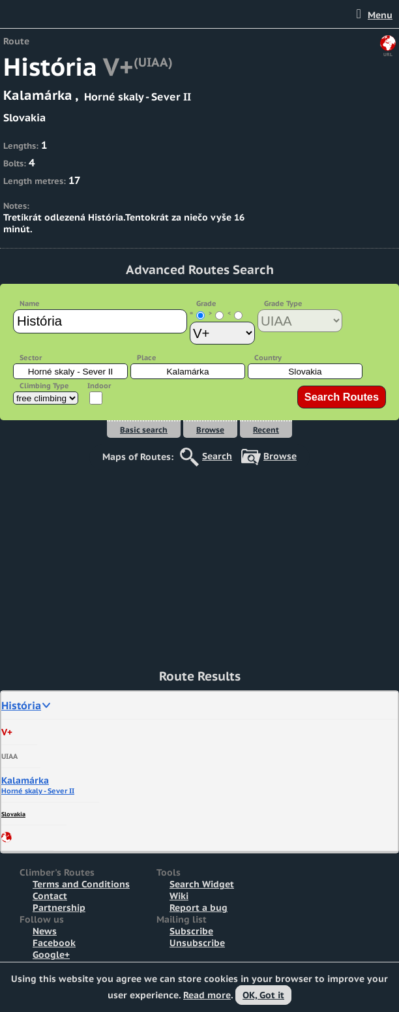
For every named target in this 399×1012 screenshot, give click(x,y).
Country (268, 357)
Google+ (51, 954)
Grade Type (283, 303)
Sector (31, 357)
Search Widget (202, 884)
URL (387, 54)
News (45, 931)
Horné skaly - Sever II (37, 790)
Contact (50, 896)
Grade (206, 303)
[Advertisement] (199, 561)
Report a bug (199, 907)
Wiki (179, 896)
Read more (207, 995)
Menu (380, 15)
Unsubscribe (197, 943)
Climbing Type (44, 385)
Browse (210, 430)
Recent (266, 430)
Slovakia (13, 814)
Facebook (54, 943)
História (21, 705)
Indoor (99, 385)
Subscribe (191, 931)
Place (146, 357)
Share (6, 837)
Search (217, 456)
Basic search (144, 430)
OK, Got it (263, 995)
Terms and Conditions (81, 884)
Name (30, 303)
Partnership (59, 907)
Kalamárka (25, 780)
